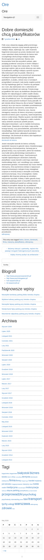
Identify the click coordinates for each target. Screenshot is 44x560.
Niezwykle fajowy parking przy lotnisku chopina (19, 304)
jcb (3, 484)
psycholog (29, 494)
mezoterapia (21, 487)
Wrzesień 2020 (7, 355)
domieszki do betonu (9, 140)
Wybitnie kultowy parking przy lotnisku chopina (19, 299)
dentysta (26, 477)
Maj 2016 (5, 422)
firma (5, 242)
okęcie (9, 490)
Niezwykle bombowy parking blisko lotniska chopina (20, 295)
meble (36, 484)
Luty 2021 (5, 346)
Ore (5, 4)
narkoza (4, 490)
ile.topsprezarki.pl (12, 283)
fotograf (23, 481)
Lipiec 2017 (6, 379)
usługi (11, 504)
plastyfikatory (19, 242)
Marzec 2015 (6, 441)
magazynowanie (17, 484)
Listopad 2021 (7, 336)
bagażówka (5, 473)
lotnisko (8, 484)
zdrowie (7, 508)
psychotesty (6, 499)
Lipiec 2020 (6, 365)
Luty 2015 (5, 445)
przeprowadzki (12, 494)
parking (16, 490)
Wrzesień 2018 (7, 374)
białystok (23, 473)
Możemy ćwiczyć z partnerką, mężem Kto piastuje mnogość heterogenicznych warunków (22, 250)
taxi (26, 499)
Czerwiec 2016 (7, 417)
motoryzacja (32, 487)
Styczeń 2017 (7, 393)
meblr (4, 488)
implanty (38, 481)
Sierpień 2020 (7, 360)
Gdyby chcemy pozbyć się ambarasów (25, 255)
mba (30, 484)
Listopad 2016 (7, 403)
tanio (21, 499)
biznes (27, 240)
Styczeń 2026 (7, 327)
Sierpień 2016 (7, 412)
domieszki (33, 240)
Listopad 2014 (7, 460)
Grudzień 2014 (7, 455)
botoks (4, 477)
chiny (13, 477)
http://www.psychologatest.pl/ (17, 278)
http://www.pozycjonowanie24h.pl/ (18, 276)
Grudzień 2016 (7, 398)
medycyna (12, 487)
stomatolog (15, 499)
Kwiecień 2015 (7, 436)
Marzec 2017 (6, 384)
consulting (18, 477)
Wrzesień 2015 (7, 431)
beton (21, 240)
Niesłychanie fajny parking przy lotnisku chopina (19, 309)
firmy (18, 480)
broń (9, 477)
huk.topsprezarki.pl (13, 281)
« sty (4, 551)
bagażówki (13, 473)
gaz (27, 481)
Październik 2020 (8, 350)
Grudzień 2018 (7, 369)
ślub (13, 508)
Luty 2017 (5, 388)
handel (31, 481)
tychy (5, 504)
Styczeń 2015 (7, 450)
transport (35, 499)
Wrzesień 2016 (7, 407)
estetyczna (5, 481)
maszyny (11, 242)
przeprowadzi (33, 490)
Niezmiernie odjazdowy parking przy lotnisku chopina (21, 314)
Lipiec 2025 (6, 331)
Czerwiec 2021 (7, 341)
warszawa (22, 504)
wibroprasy (6, 234)
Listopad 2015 (7, 426)
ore (19, 39)
